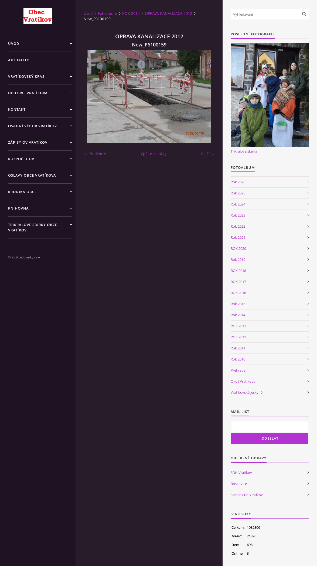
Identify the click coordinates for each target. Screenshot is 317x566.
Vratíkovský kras (26, 76)
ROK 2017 (238, 281)
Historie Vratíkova (28, 92)
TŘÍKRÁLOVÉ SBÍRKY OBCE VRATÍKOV (32, 227)
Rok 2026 (238, 182)
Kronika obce (22, 191)
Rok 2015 (238, 303)
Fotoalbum (107, 13)
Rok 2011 (238, 348)
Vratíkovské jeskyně (247, 392)
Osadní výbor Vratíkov (32, 125)
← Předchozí (95, 153)
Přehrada (238, 370)
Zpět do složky (153, 153)
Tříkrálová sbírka (244, 151)
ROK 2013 (238, 326)
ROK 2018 (238, 270)
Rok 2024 (238, 204)
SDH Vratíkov (241, 472)
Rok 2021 (238, 237)
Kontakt (17, 109)
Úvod (13, 43)
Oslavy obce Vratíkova (32, 175)
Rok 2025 (238, 193)
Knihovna (18, 208)
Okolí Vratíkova (243, 381)
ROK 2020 (238, 248)
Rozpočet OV (21, 158)
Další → (207, 153)
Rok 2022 (238, 226)
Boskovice (239, 483)
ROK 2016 (238, 292)
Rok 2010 (238, 359)
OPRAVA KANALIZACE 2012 (168, 13)
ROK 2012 (131, 13)
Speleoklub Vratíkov (247, 494)
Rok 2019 (238, 259)
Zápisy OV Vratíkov (27, 142)
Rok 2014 (238, 314)
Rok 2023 (238, 215)
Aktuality (18, 60)
